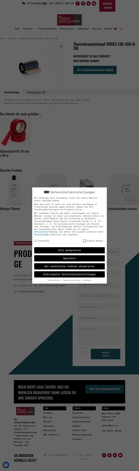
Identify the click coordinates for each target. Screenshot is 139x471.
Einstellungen (41, 234)
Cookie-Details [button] (54, 280)
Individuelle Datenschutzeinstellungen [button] (69, 274)
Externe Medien (93, 240)
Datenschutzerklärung (45, 231)
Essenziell (41, 240)
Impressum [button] (87, 280)
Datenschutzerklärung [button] (72, 280)
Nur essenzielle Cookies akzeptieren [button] (69, 266)
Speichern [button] (69, 258)
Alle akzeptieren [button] (69, 250)
